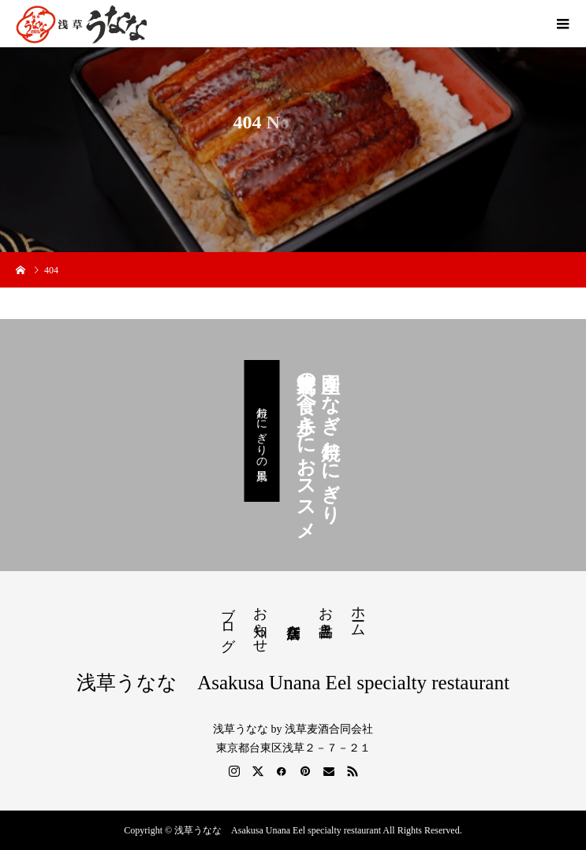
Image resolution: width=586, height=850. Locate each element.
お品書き (326, 613)
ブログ (228, 620)
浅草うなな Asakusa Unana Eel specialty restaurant (293, 682)
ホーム (358, 613)
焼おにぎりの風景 (261, 430)
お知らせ (260, 621)
